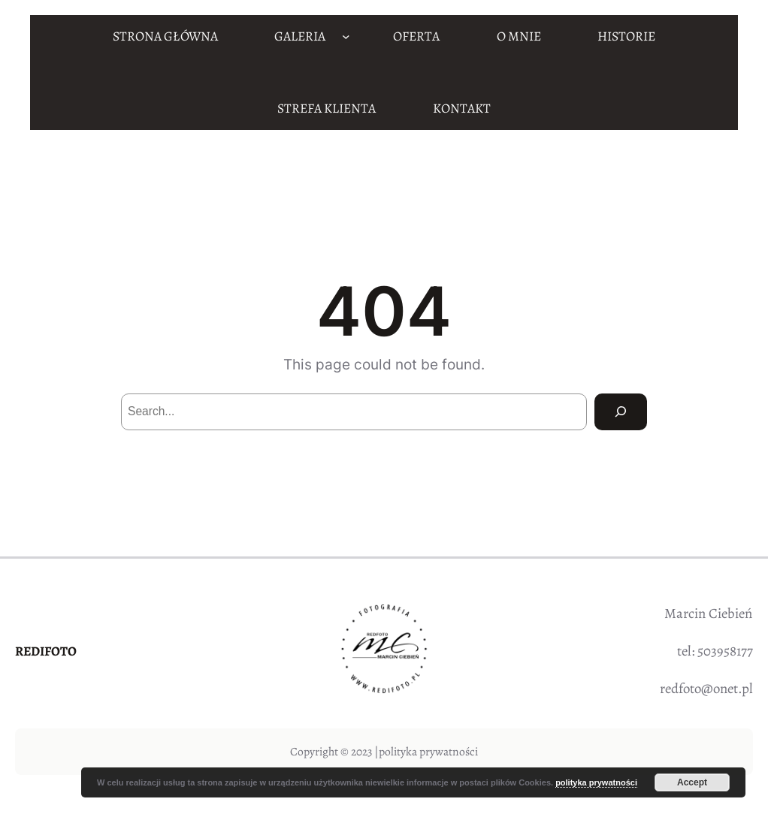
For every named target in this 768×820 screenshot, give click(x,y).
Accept (692, 782)
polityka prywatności (428, 751)
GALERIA (299, 36)
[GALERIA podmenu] (346, 36)
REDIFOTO (46, 651)
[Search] (620, 411)
